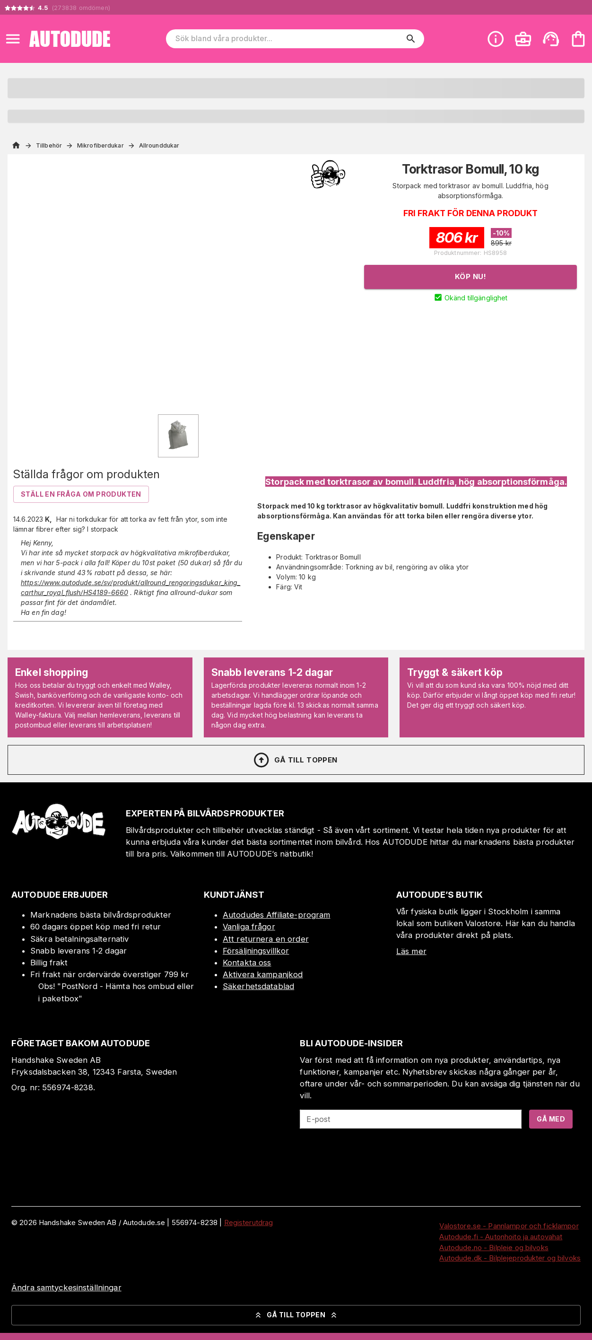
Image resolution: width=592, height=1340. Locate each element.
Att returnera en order (266, 939)
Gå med (551, 1119)
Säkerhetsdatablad (258, 986)
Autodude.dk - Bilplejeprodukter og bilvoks (510, 1257)
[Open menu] (13, 39)
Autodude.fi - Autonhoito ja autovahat (500, 1236)
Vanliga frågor (249, 926)
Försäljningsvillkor (256, 950)
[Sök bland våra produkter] (288, 38)
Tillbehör (49, 145)
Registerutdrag (248, 1222)
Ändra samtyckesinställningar (66, 1287)
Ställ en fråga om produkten (81, 494)
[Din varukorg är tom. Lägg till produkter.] (578, 39)
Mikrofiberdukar (100, 145)
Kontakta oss (247, 962)
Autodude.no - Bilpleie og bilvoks (493, 1247)
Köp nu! (470, 276)
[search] (410, 38)
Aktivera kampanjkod (263, 974)
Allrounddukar (159, 145)
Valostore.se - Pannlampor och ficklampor (508, 1225)
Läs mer (411, 951)
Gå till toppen (295, 760)
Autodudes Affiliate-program (277, 915)
